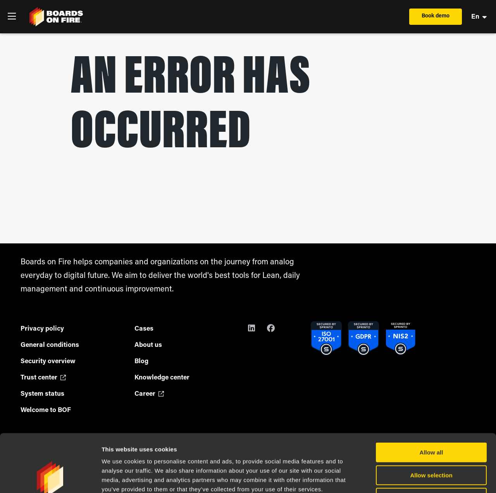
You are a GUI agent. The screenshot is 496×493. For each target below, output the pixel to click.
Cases (143, 329)
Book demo (436, 16)
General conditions (50, 345)
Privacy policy (42, 329)
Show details (407, 477)
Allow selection (431, 421)
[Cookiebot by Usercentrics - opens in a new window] (50, 478)
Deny (431, 443)
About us (148, 345)
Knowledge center (161, 377)
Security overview (48, 361)
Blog (141, 361)
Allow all (431, 398)
